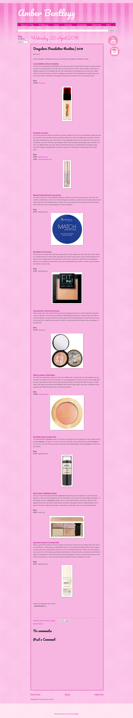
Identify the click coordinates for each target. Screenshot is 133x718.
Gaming (96, 25)
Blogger (76, 714)
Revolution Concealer (40, 133)
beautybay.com (43, 394)
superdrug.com (43, 157)
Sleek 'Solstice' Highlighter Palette (45, 493)
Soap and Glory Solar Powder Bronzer (46, 311)
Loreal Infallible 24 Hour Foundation (46, 64)
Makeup (44, 25)
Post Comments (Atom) (46, 699)
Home (67, 694)
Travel (68, 25)
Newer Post (35, 694)
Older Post (99, 694)
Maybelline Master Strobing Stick (44, 437)
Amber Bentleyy (46, 12)
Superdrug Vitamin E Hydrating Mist (46, 542)
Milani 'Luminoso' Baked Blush (44, 375)
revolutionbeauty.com (45, 159)
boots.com (42, 83)
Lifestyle (82, 25)
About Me (27, 25)
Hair (56, 25)
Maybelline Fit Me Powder (42, 252)
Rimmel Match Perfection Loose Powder (47, 195)
